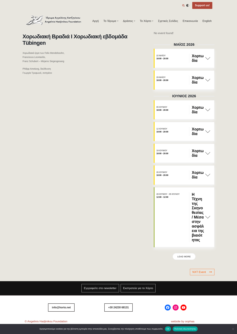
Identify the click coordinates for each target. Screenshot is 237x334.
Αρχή (95, 21)
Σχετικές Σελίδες (168, 21)
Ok (168, 329)
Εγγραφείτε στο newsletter (100, 288)
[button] (117, 21)
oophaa (189, 321)
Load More (184, 257)
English (207, 21)
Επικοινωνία (190, 21)
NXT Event (202, 272)
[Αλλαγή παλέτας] (187, 5)
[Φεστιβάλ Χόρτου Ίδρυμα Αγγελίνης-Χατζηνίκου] (53, 21)
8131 (118, 307)
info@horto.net (61, 307)
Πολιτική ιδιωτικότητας (185, 329)
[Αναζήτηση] (183, 5)
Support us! (202, 5)
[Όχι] (233, 329)
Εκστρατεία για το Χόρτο (138, 288)
